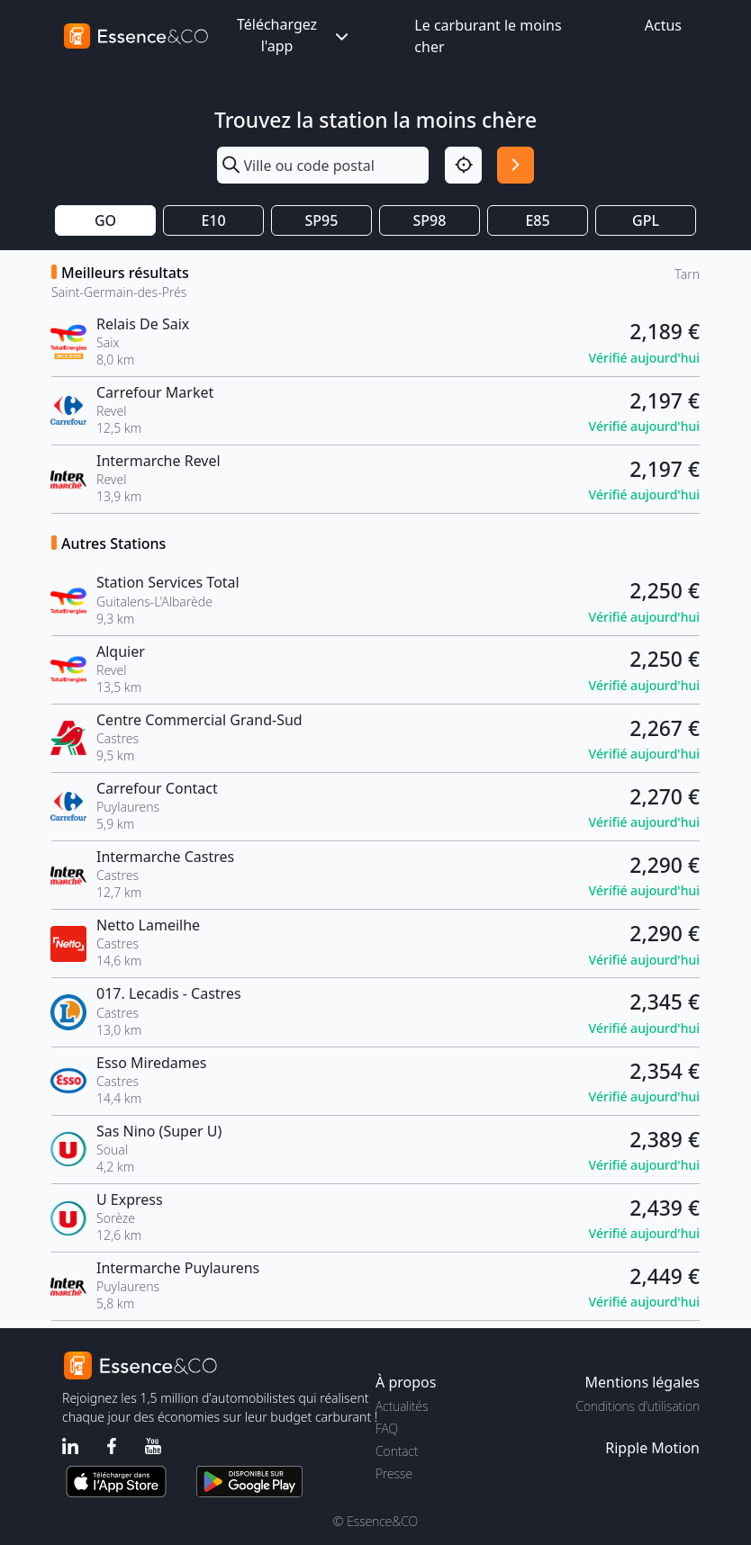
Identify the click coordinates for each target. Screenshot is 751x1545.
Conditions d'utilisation (637, 1406)
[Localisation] (463, 165)
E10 (213, 220)
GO (105, 220)
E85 (537, 220)
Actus (663, 25)
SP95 (322, 220)
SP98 (430, 220)
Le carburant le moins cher (487, 36)
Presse (394, 1473)
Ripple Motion (652, 1448)
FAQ (387, 1428)
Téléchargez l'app (294, 35)
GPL (645, 220)
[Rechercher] (515, 165)
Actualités (402, 1406)
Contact (397, 1451)
